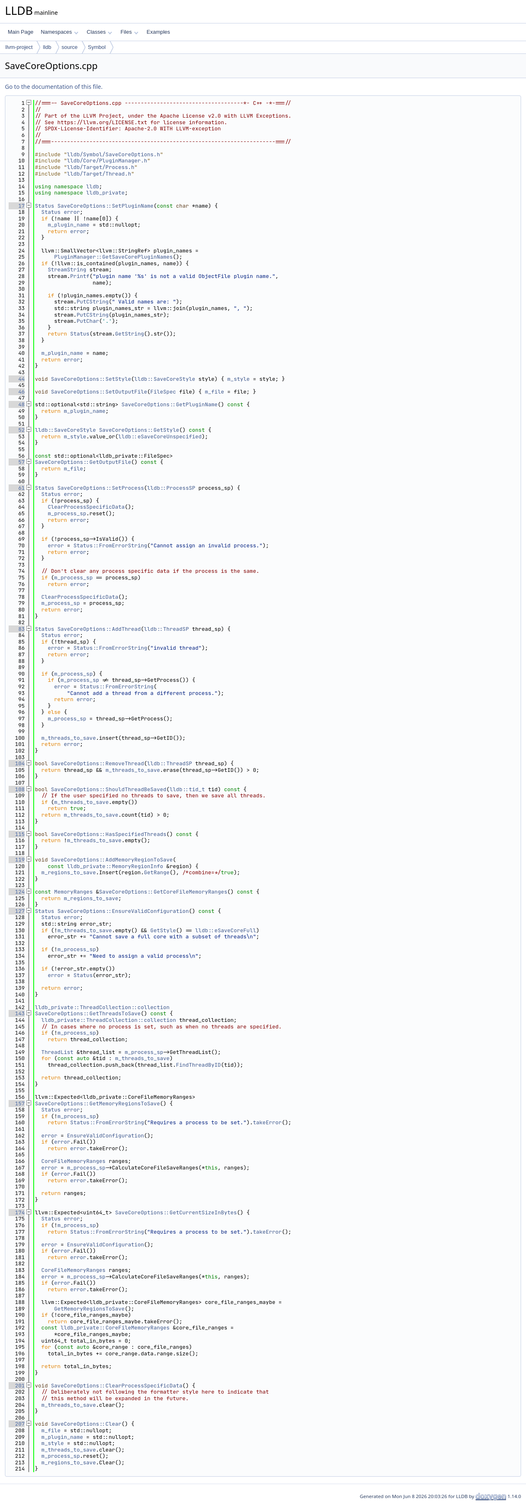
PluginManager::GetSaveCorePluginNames (113, 256)
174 (17, 1212)
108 (17, 789)
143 (17, 1013)
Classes (99, 32)
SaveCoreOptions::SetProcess (101, 487)
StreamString (67, 269)
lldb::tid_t (187, 789)
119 (17, 859)
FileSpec (163, 391)
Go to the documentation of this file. (53, 86)
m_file (214, 391)
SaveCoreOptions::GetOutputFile (83, 462)
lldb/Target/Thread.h (99, 173)
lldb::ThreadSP (166, 628)
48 (17, 404)
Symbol (97, 47)
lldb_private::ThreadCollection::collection (102, 1007)
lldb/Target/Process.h (100, 167)
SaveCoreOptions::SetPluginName (106, 205)
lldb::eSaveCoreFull (225, 930)
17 (17, 205)
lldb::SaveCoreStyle (164, 378)
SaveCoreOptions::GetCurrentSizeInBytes (176, 1212)
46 (17, 391)
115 (17, 834)
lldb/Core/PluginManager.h (107, 160)
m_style (238, 378)
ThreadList (58, 1052)
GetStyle (163, 930)
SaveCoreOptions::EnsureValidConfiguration (123, 911)
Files (129, 32)
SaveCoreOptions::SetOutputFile (99, 391)
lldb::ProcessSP (171, 487)
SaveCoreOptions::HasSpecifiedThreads (108, 834)
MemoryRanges (73, 891)
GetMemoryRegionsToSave (89, 1308)
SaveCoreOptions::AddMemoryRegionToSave (112, 859)
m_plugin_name (68, 224)
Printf (80, 276)
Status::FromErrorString (110, 545)
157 (17, 1103)
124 (17, 891)
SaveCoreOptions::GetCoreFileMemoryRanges (163, 891)
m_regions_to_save (69, 872)
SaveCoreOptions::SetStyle (91, 378)
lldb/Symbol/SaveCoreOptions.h (113, 154)
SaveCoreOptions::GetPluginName (170, 404)
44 (17, 378)
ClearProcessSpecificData (86, 506)
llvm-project (18, 47)
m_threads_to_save (69, 737)
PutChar (87, 320)
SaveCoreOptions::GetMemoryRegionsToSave (97, 1103)
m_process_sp (67, 513)
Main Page (20, 32)
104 (17, 763)
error (72, 211)
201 (17, 1385)
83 (17, 628)
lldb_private (105, 192)
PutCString (92, 301)
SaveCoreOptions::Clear (86, 1423)
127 (17, 911)
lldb (47, 47)
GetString (129, 333)
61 (17, 487)
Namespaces (59, 32)
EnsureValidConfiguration (105, 1135)
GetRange (156, 872)
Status (44, 205)
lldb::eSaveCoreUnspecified (160, 436)
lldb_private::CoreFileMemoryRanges (114, 1327)
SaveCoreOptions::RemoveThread (97, 763)
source (70, 47)
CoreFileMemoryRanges (74, 1161)
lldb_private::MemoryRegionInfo (115, 866)
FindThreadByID (198, 1064)
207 (17, 1423)
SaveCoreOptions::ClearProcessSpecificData (116, 1385)
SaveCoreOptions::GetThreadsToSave (88, 1013)
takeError (267, 1122)
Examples (158, 32)
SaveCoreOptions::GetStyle (139, 429)
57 (17, 462)
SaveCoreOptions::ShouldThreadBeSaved (108, 789)
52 (17, 429)
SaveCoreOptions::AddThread (99, 628)
